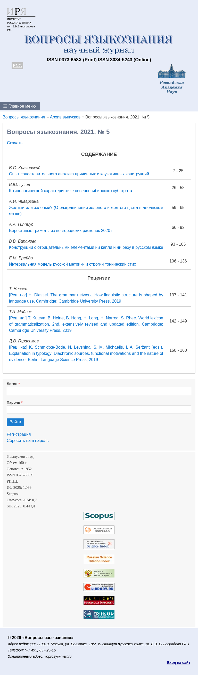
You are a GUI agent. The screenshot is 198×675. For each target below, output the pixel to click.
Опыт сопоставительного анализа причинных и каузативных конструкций (79, 174)
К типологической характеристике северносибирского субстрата (70, 191)
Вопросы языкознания (24, 117)
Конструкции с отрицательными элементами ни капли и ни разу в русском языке (86, 247)
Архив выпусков (65, 117)
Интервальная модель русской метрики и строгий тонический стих (72, 264)
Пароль (13, 402)
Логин (12, 384)
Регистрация (19, 434)
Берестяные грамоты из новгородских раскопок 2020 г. (61, 230)
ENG (17, 66)
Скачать (14, 143)
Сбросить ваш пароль (28, 440)
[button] (20, 106)
